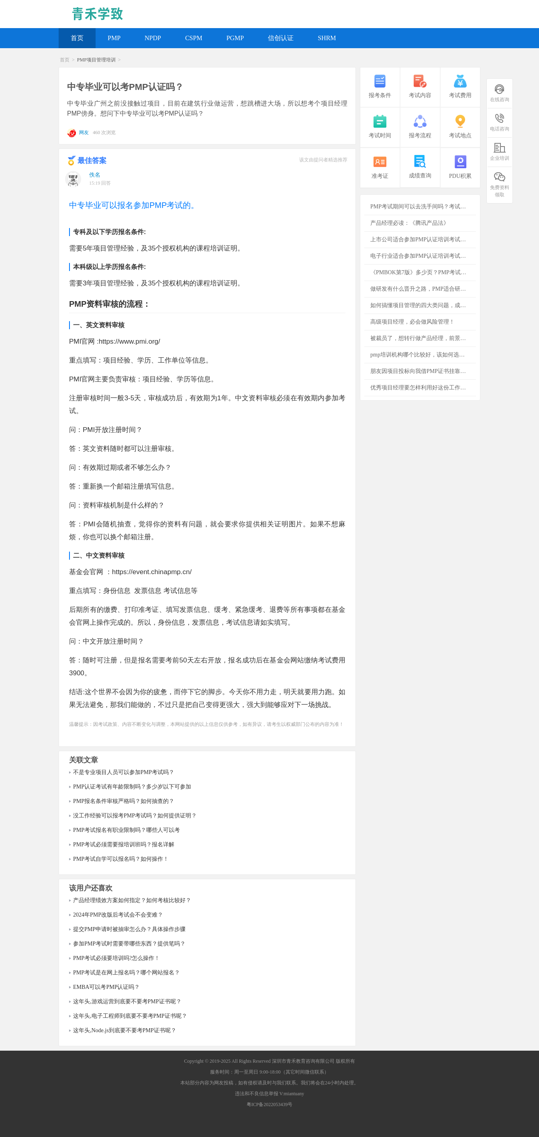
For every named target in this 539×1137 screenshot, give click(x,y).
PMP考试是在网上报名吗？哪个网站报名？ (126, 973)
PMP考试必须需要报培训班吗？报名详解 (123, 845)
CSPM (193, 38)
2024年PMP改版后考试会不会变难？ (118, 915)
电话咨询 (499, 122)
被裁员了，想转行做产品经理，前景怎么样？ (423, 338)
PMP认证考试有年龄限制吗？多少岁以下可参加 (132, 787)
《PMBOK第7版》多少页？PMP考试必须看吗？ (423, 272)
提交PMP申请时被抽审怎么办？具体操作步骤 (129, 929)
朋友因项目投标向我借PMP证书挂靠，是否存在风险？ (423, 371)
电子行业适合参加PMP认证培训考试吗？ (421, 256)
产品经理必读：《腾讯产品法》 (409, 223)
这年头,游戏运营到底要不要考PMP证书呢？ (127, 1001)
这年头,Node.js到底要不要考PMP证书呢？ (124, 1030)
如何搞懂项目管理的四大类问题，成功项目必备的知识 (423, 305)
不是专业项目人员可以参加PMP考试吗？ (123, 772)
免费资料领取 (499, 184)
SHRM (327, 38)
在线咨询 (499, 93)
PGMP (235, 38)
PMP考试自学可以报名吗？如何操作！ (121, 859)
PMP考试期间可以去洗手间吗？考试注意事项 (423, 207)
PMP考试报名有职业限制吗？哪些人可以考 (126, 830)
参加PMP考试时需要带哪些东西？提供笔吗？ (129, 944)
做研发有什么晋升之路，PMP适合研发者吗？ (423, 289)
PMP (114, 38)
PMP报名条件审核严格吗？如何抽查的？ (123, 801)
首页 (77, 38)
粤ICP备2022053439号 (270, 1104)
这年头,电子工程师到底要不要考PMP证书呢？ (130, 1016)
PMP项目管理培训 (96, 60)
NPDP (153, 38)
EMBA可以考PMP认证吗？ (106, 987)
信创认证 (281, 38)
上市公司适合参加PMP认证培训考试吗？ (421, 239)
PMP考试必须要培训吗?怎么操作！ (116, 958)
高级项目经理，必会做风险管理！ (412, 322)
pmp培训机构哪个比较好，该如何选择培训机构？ (423, 355)
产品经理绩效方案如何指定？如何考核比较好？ (132, 900)
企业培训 (499, 151)
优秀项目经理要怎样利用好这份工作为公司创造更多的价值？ (423, 388)
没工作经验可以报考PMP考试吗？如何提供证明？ (135, 816)
